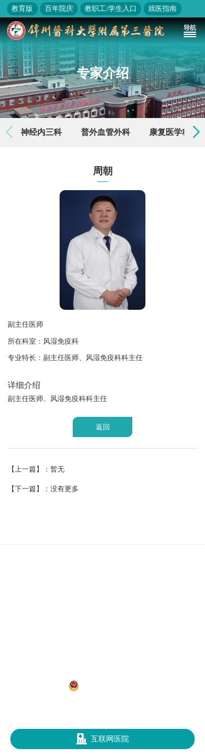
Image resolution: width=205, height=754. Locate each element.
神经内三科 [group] (41, 132)
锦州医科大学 (167, 533)
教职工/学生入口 (111, 8)
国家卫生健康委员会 (37, 533)
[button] (196, 132)
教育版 (22, 8)
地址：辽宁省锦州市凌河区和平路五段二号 (102, 674)
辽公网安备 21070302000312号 (118, 685)
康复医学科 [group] (169, 132)
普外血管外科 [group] (105, 132)
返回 (103, 427)
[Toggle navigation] (189, 30)
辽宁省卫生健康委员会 (107, 533)
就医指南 (162, 8)
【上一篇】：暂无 (36, 469)
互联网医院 (103, 739)
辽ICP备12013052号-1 (35, 685)
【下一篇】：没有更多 (43, 489)
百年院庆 (59, 8)
